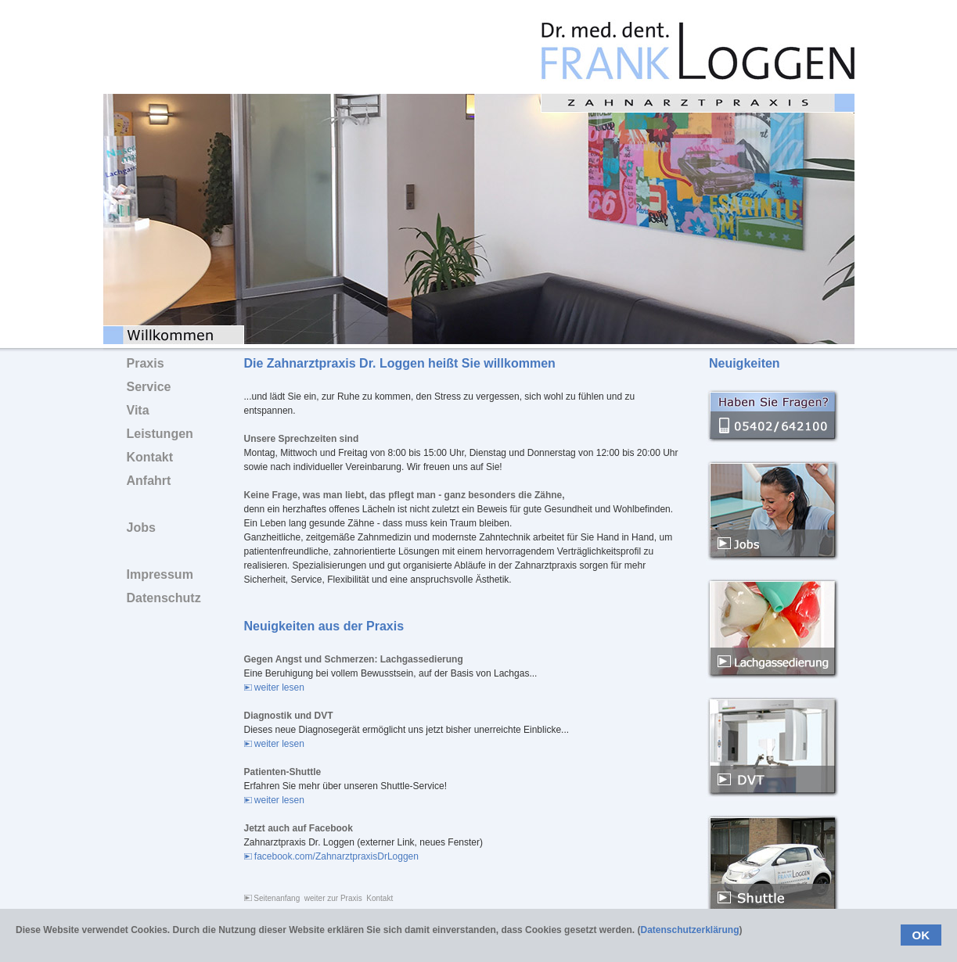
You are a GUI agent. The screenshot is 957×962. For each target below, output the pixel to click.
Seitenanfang (272, 898)
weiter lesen (274, 687)
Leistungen (160, 433)
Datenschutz (164, 598)
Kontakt (379, 898)
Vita (138, 410)
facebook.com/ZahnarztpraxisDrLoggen (331, 856)
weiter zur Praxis (333, 898)
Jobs (141, 527)
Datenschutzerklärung (689, 929)
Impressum (160, 574)
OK (921, 935)
